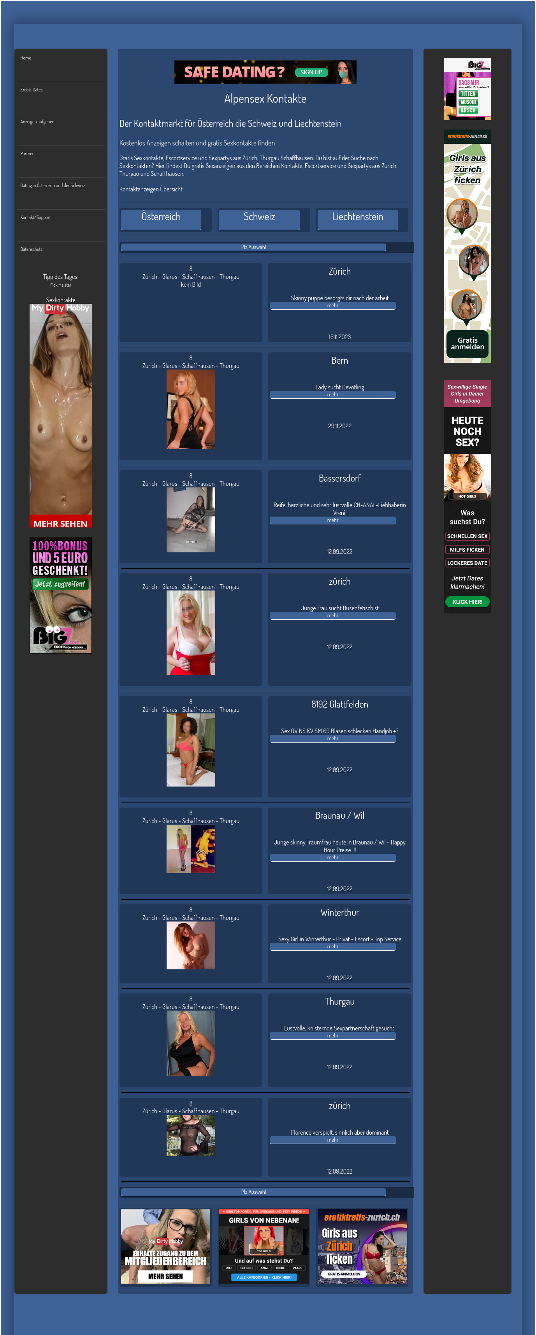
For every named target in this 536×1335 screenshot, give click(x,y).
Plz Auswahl (253, 247)
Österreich (161, 216)
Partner (27, 153)
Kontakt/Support (36, 217)
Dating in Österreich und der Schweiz (53, 185)
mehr (333, 305)
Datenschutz (32, 249)
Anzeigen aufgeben (37, 121)
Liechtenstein (357, 216)
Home (26, 58)
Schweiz (259, 216)
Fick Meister (60, 285)
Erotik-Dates (32, 90)
